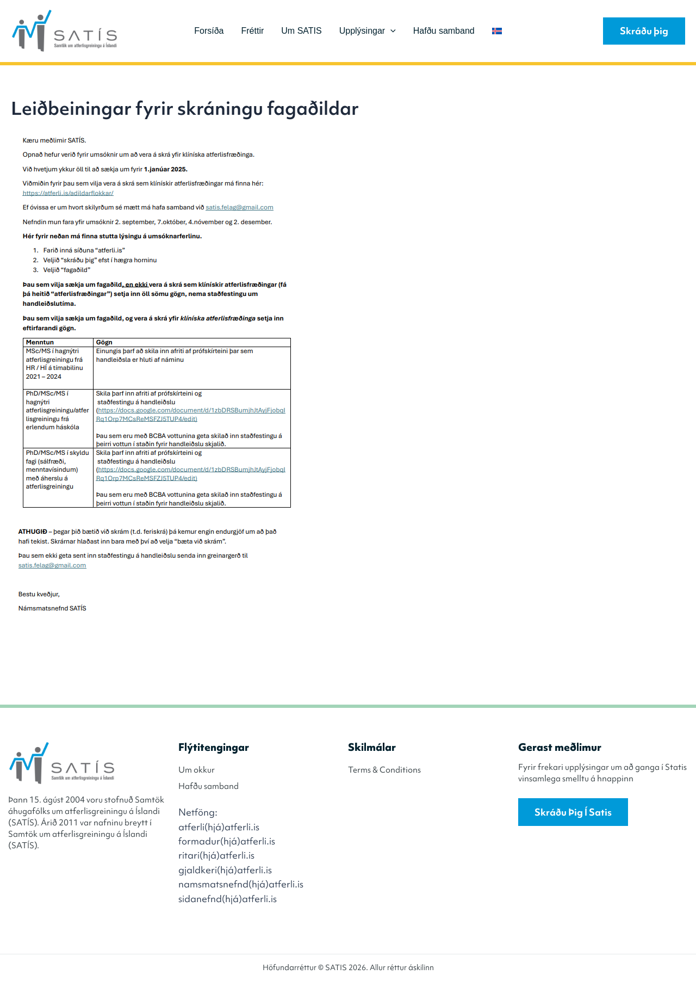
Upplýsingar (367, 31)
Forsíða (208, 30)
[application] (390, 31)
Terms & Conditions (384, 769)
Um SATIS (301, 30)
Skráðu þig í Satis (573, 812)
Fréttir (252, 30)
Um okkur (196, 769)
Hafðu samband (444, 30)
